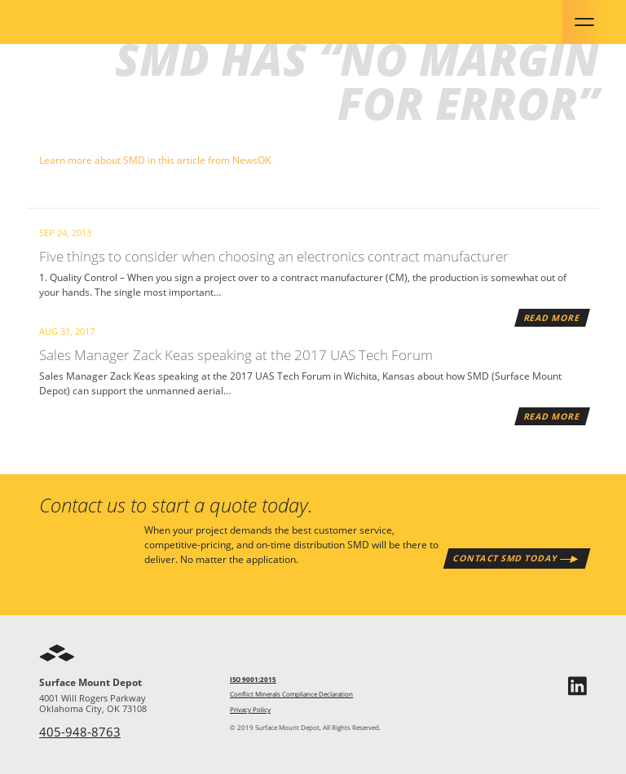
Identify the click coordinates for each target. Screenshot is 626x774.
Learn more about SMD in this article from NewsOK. (156, 159)
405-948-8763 (80, 731)
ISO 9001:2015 (253, 679)
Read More (551, 317)
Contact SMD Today (505, 558)
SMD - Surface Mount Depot (84, 22)
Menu (584, 22)
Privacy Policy (250, 710)
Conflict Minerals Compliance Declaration (291, 694)
